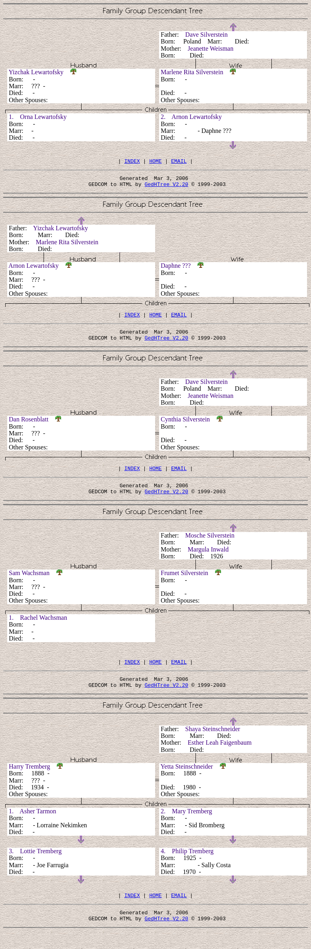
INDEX (132, 162)
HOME (155, 162)
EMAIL (179, 162)
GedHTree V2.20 (166, 187)
